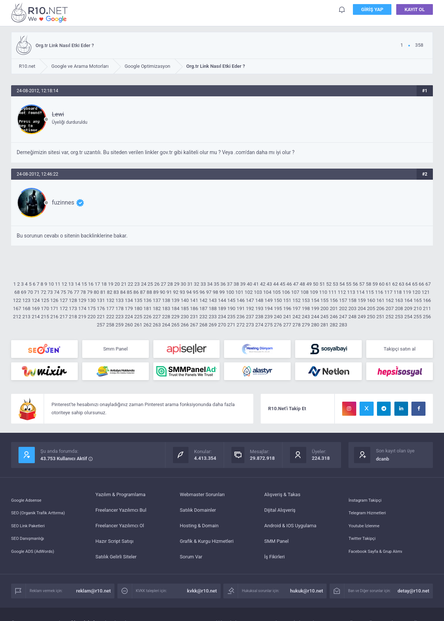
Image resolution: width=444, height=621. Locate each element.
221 (101, 316)
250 (371, 316)
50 (315, 284)
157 (343, 300)
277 (287, 325)
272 (241, 325)
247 (343, 316)
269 (212, 325)
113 (351, 292)
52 (329, 284)
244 (315, 316)
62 (395, 284)
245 (324, 316)
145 (231, 300)
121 (425, 292)
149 (268, 300)
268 (203, 325)
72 (43, 292)
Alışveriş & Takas (282, 497)
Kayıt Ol (414, 11)
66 (421, 284)
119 (407, 292)
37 (230, 284)
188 (212, 308)
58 (368, 284)
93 (182, 292)
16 (91, 284)
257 (101, 325)
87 (143, 292)
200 (324, 308)
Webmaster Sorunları (202, 497)
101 (239, 292)
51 (322, 284)
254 (408, 316)
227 (157, 316)
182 (157, 308)
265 (175, 325)
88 (149, 292)
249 (362, 316)
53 (335, 284)
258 (110, 325)
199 (315, 308)
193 (259, 308)
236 (241, 316)
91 (169, 292)
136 (147, 300)
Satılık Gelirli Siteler (116, 559)
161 (380, 300)
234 (222, 316)
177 (110, 308)
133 (120, 300)
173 (73, 308)
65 (415, 284)
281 (324, 325)
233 (212, 316)
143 (212, 300)
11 (58, 284)
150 (278, 300)
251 (380, 316)
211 (427, 308)
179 (129, 308)
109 (314, 292)
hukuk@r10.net (306, 594)
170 (45, 308)
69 (24, 292)
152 (297, 300)
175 (91, 308)
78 (83, 292)
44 (276, 284)
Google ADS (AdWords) (36, 559)
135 (138, 300)
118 (398, 292)
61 (388, 284)
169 (35, 308)
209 (408, 308)
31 (190, 284)
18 (104, 284)
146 (241, 300)
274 (259, 325)
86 (136, 292)
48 (302, 284)
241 (287, 316)
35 (216, 284)
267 (194, 325)
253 (399, 316)
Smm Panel (115, 349)
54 (342, 284)
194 (268, 308)
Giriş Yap (372, 11)
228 (166, 316)
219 (82, 316)
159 (362, 300)
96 (202, 292)
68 (17, 292)
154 (315, 300)
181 (147, 308)
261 (138, 325)
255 (418, 316)
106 (286, 292)
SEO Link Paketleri (30, 528)
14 (77, 284)
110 (323, 292)
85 (129, 292)
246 (334, 316)
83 (116, 292)
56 (355, 284)
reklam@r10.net (93, 594)
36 (223, 284)
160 (371, 300)
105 (277, 292)
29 (177, 284)
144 (222, 300)
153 (306, 300)
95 (195, 292)
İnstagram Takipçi (367, 497)
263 (157, 325)
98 (215, 292)
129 (82, 300)
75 (63, 292)
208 (399, 308)
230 (185, 316)
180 (138, 308)
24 (144, 284)
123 (26, 300)
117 (388, 292)
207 (389, 308)
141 (194, 300)
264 (166, 325)
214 (35, 316)
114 (360, 292)
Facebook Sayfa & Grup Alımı (379, 559)
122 (17, 300)
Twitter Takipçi (364, 544)
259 (120, 325)
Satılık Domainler (198, 513)
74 (57, 292)
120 (416, 292)
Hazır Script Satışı (115, 544)
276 (278, 325)
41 (256, 284)
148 (259, 300)
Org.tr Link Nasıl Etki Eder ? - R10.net (40, 12)
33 (203, 284)
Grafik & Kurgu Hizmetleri (207, 544)
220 (91, 316)
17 (97, 284)
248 (352, 316)
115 (369, 292)
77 (76, 292)
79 (90, 292)
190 (231, 308)
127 (64, 300)
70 (30, 292)
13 (71, 284)
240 (278, 316)
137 (157, 300)
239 (268, 316)
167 (17, 308)
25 (150, 284)
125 (45, 300)
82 (110, 292)
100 (230, 292)
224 (129, 316)
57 (362, 284)
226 (147, 316)
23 (137, 284)
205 (371, 308)
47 (295, 284)
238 (259, 316)
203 (352, 308)
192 (250, 308)
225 (138, 316)
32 (197, 284)
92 (175, 292)
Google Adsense (28, 497)
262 (147, 325)
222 (110, 316)
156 (334, 300)
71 (37, 292)
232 (203, 316)
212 (17, 316)
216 (54, 316)
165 (418, 300)
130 (91, 300)
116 (379, 292)
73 (50, 292)
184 (175, 308)
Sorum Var (191, 559)
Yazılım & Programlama (121, 497)
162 (389, 300)
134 (129, 300)
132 (110, 300)
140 (185, 300)
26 (157, 284)
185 (185, 308)
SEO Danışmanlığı (30, 544)
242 (297, 316)
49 (309, 284)
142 (203, 300)
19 (110, 284)
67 (428, 284)
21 (124, 284)
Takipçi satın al (399, 349)
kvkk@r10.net (202, 594)
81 (103, 292)
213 (26, 316)
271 (231, 325)
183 (166, 308)
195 (278, 308)
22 (130, 284)
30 (183, 284)
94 (189, 292)
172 (64, 308)
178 (120, 308)
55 (348, 284)
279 (306, 325)
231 (194, 316)
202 (343, 308)
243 (306, 316)
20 (117, 284)
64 (408, 284)
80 (96, 292)
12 (64, 284)
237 (250, 316)
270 (222, 325)
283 (343, 325)
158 (352, 300)
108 (304, 292)
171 (54, 308)
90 (163, 292)
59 (375, 284)
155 (324, 300)
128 (73, 300)
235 (231, 316)
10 (51, 284)
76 (70, 292)
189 (222, 308)
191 (241, 308)
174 (82, 308)
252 (389, 316)
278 (297, 325)
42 (263, 284)
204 (362, 308)
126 (54, 300)
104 (267, 292)
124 (35, 300)
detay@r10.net (413, 594)
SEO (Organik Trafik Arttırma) (42, 513)
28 (170, 284)
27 (163, 284)
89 (156, 292)
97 (209, 292)
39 (243, 284)
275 (268, 325)
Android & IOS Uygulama (290, 528)
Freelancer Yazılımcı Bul (121, 513)
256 (427, 316)
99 (222, 292)
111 (332, 292)
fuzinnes (63, 202)
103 (258, 292)
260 (129, 325)
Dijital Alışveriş (280, 513)
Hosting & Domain (199, 528)
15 (84, 284)
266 (185, 325)
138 (166, 300)
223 (120, 316)
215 (45, 316)
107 (295, 292)
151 (287, 300)
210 (418, 308)
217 (64, 316)
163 (399, 300)
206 (380, 308)
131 (101, 300)
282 (334, 325)
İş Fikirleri (274, 559)
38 (236, 284)
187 (203, 308)
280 (315, 325)
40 (249, 284)
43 (269, 284)
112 (342, 292)
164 (408, 300)
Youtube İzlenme (366, 528)
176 (101, 308)
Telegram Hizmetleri (369, 513)
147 (250, 300)
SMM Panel (276, 544)
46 (289, 284)
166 (427, 300)
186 (194, 308)
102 (248, 292)
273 (250, 325)
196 (287, 308)
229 (175, 316)
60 (382, 284)
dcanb (382, 462)
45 (283, 284)
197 (297, 308)
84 (123, 292)
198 (306, 308)
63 (401, 284)
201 (334, 308)
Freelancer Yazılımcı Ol (120, 528)
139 (175, 300)
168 (26, 308)
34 (210, 284)
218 (73, 316)
